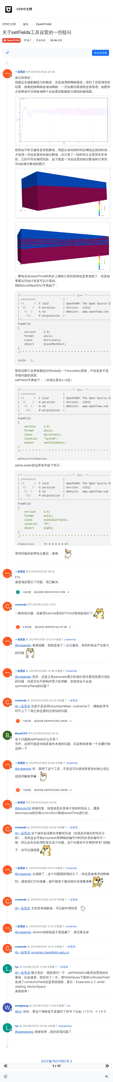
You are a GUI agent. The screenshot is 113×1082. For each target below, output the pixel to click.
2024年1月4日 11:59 (44, 1005)
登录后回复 (100, 52)
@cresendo (23, 645)
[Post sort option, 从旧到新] (7, 53)
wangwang (21, 1005)
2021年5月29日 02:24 (43, 700)
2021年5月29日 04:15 (45, 733)
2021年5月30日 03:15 (41, 868)
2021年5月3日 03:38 (43, 71)
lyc (17, 966)
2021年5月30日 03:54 (43, 899)
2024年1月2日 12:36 (35, 966)
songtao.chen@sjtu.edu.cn (50, 952)
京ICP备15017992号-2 (56, 1061)
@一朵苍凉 (22, 706)
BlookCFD (21, 733)
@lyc (18, 1011)
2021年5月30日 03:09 (43, 827)
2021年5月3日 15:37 (44, 604)
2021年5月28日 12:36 (41, 670)
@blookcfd (23, 808)
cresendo (21, 604)
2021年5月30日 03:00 (42, 762)
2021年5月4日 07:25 (41, 639)
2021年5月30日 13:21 (41, 926)
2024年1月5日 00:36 (35, 1025)
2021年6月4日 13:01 (42, 946)
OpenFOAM (11, 40)
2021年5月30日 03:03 (43, 802)
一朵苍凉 (20, 71)
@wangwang (24, 1032)
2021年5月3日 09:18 (42, 571)
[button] (5, 1076)
